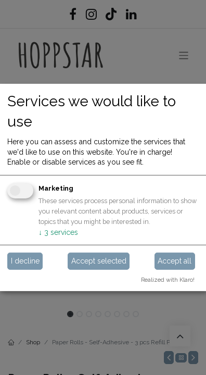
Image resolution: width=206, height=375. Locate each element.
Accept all (174, 260)
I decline (25, 260)
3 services (58, 232)
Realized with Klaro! (168, 279)
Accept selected (98, 260)
